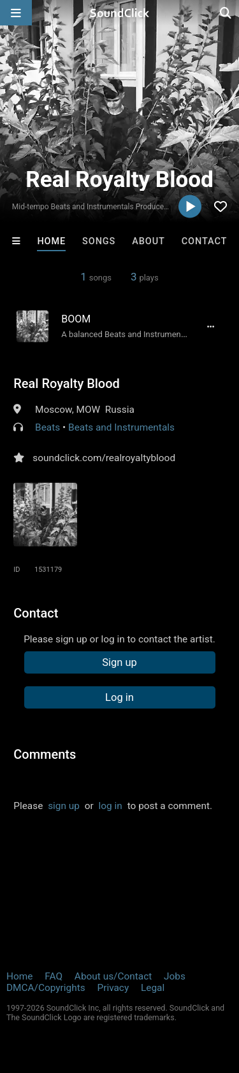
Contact (205, 241)
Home (51, 241)
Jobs (174, 976)
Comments (44, 754)
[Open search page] (226, 12)
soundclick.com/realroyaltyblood (104, 458)
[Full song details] (211, 326)
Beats (47, 427)
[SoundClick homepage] (120, 12)
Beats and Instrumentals (121, 427)
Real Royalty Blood (66, 383)
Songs (98, 241)
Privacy (113, 987)
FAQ (53, 976)
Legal (152, 987)
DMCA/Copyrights (45, 987)
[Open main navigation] (16, 12)
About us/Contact (113, 976)
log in (110, 806)
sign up (64, 806)
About (148, 241)
